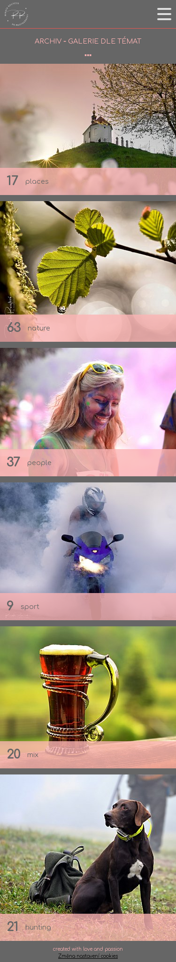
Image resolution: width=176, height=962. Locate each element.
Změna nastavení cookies (88, 956)
